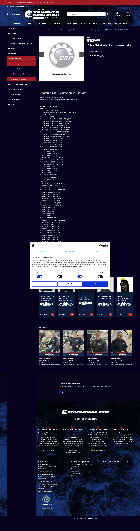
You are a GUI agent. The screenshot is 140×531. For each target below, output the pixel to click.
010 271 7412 (42, 479)
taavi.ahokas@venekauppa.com (97, 365)
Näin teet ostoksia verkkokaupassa (81, 464)
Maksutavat (74, 469)
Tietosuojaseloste (76, 473)
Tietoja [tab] (97, 251)
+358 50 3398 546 (117, 360)
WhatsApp (43, 362)
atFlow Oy (94, 518)
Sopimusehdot (75, 471)
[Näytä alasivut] (49, 23)
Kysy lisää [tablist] (82, 93)
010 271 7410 (42, 469)
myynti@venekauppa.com (46, 471)
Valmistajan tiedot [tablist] (67, 93)
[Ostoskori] (127, 14)
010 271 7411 (41, 489)
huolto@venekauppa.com (46, 481)
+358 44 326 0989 (45, 360)
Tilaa (62, 392)
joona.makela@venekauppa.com (121, 365)
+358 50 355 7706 (93, 360)
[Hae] (86, 14)
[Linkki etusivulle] (43, 14)
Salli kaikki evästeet (96, 284)
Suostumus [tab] (43, 251)
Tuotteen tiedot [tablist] (49, 93)
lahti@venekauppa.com (45, 491)
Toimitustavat (74, 467)
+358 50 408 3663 (69, 360)
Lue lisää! (51, 2)
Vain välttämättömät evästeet (44, 284)
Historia (72, 477)
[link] (34, 33)
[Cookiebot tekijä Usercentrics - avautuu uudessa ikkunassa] (100, 245)
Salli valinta (70, 284)
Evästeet (73, 475)
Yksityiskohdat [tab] (70, 251)
